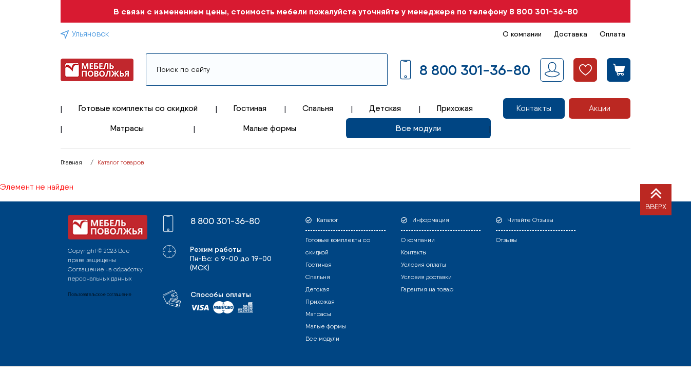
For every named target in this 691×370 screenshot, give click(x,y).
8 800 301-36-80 (543, 11)
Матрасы (127, 128)
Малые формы (269, 128)
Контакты (533, 108)
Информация (430, 220)
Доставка (570, 34)
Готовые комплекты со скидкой (138, 108)
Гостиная (250, 108)
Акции (599, 108)
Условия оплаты (423, 264)
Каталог (327, 220)
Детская (385, 108)
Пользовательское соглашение (99, 294)
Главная (71, 162)
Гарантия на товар (427, 289)
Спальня (317, 108)
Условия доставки (426, 277)
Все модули (418, 128)
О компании (522, 34)
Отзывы (506, 240)
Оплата (612, 34)
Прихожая (455, 108)
